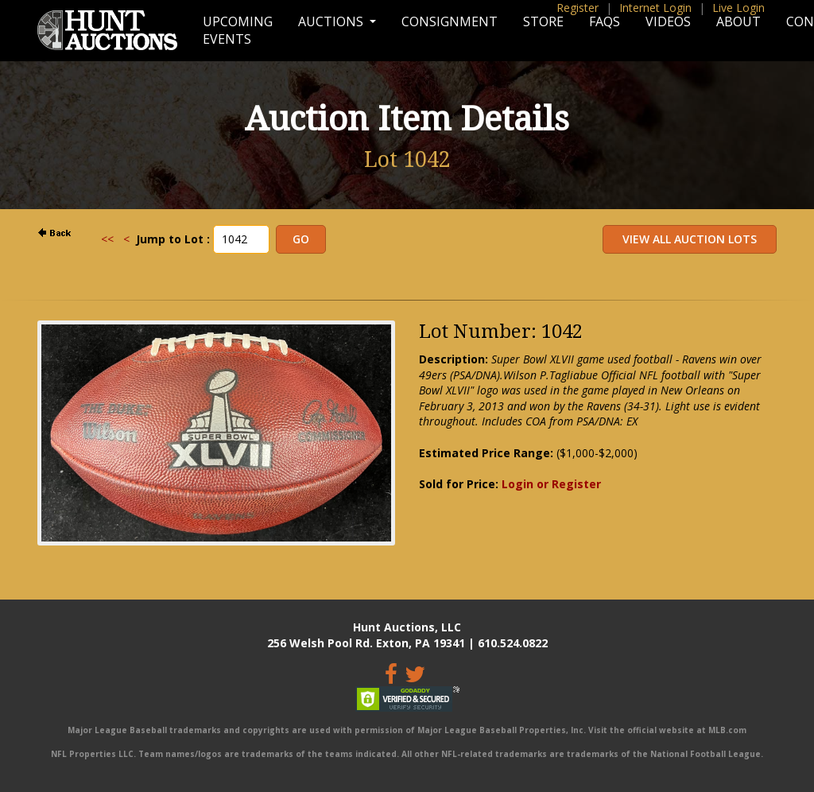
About (738, 21)
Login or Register (551, 483)
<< (107, 239)
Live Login (738, 7)
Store (543, 21)
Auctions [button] (332, 21)
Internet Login (655, 7)
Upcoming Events (238, 30)
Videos (668, 21)
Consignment (449, 21)
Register (577, 7)
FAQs (604, 21)
